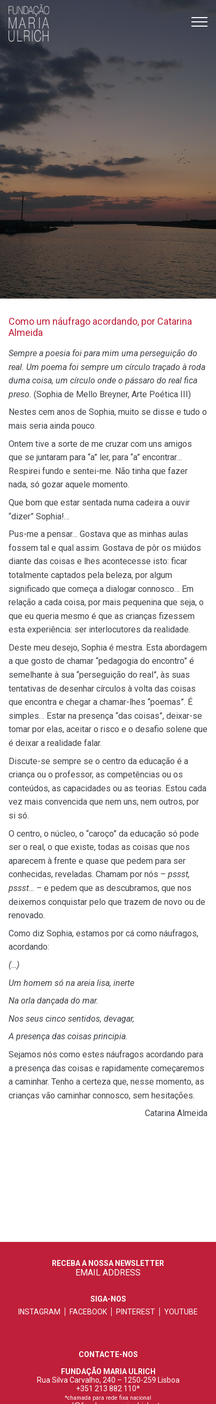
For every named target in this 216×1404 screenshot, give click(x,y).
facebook (88, 1311)
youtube (181, 1311)
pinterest (135, 1311)
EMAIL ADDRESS (108, 1272)
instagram (39, 1311)
